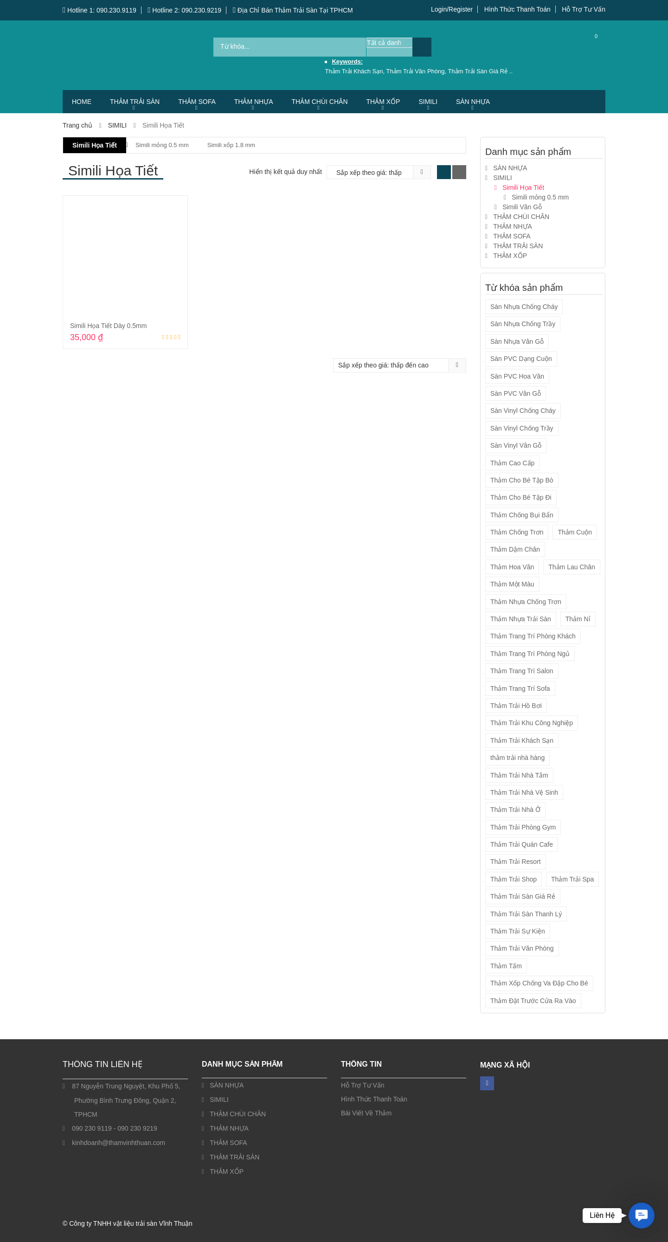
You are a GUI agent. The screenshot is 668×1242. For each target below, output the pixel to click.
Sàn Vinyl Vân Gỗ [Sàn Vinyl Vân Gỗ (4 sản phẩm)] (515, 445)
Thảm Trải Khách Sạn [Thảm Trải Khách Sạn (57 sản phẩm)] (521, 740)
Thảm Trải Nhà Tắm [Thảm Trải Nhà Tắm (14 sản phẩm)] (519, 775)
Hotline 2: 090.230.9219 (184, 10)
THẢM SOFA (197, 101)
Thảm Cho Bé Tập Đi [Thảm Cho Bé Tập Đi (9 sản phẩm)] (521, 497)
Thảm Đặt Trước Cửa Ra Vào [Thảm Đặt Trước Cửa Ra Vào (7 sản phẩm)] (533, 1000)
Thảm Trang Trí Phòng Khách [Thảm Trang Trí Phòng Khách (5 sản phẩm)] (533, 636)
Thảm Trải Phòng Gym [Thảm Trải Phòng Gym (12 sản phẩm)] (523, 827)
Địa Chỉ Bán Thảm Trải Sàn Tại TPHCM (293, 10)
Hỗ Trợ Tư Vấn (583, 9)
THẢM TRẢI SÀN (135, 101)
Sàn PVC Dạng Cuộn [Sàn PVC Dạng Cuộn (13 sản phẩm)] (521, 358)
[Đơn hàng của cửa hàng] (372, 173)
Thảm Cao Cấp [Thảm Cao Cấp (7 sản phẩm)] (512, 463)
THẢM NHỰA (253, 101)
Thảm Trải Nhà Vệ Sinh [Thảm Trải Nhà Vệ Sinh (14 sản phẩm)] (524, 792)
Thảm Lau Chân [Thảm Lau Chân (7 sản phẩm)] (571, 567)
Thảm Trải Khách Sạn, (355, 71)
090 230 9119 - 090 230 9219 (114, 1128)
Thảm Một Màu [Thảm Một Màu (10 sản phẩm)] (512, 584)
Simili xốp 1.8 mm (231, 145)
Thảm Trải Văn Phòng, (417, 71)
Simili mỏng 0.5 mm (162, 145)
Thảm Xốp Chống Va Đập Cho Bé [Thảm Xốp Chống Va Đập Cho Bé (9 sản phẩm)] (539, 983)
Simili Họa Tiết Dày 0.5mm (108, 325)
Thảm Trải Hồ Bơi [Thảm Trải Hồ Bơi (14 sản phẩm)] (516, 705)
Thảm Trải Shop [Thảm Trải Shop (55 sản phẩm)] (513, 879)
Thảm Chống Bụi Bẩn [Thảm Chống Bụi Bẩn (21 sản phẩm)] (521, 515)
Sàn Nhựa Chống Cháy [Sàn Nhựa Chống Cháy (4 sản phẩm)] (524, 306)
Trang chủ (77, 125)
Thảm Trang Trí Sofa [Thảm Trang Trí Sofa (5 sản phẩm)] (520, 688)
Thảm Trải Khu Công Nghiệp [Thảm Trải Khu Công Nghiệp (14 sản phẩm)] (531, 723)
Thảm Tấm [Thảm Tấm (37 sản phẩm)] (506, 966)
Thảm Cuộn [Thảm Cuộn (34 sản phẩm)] (575, 532)
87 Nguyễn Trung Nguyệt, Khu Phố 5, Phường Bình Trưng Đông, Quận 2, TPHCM (126, 1100)
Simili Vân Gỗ (522, 207)
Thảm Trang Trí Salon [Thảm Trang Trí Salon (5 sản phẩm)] (521, 671)
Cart (589, 47)
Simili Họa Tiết (94, 145)
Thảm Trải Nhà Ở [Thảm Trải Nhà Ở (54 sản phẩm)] (515, 809)
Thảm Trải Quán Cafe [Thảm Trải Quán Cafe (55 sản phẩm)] (521, 844)
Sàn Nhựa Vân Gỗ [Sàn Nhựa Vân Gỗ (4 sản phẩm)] (517, 341)
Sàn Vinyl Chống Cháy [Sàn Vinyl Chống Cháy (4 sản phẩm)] (523, 410)
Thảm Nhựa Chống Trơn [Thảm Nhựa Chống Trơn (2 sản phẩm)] (525, 601)
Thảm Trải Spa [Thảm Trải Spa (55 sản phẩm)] (572, 879)
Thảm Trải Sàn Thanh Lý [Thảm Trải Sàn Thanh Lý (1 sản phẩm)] (526, 914)
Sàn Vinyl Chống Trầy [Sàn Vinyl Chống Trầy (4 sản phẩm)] (521, 428)
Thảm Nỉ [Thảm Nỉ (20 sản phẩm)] (578, 619)
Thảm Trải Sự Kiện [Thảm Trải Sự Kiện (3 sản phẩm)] (517, 931)
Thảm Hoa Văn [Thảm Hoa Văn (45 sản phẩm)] (512, 567)
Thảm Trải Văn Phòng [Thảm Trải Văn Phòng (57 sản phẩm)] (522, 948)
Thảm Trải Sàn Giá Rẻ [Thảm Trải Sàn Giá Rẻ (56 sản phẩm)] (522, 896)
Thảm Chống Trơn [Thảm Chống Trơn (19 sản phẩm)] (516, 532)
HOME (81, 101)
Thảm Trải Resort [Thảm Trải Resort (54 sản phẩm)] (515, 861)
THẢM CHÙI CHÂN (320, 101)
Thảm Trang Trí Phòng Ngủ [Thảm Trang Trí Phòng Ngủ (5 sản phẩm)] (530, 653)
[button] (641, 1215)
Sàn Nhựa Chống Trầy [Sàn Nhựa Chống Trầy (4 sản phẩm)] (522, 324)
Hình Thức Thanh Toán (517, 9)
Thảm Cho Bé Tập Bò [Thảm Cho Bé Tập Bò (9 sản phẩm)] (521, 480)
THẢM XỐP (383, 101)
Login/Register (452, 9)
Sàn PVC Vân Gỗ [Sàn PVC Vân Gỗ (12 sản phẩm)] (515, 393)
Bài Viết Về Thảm (366, 1113)
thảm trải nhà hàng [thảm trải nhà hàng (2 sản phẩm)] (517, 757)
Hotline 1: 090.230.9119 (99, 10)
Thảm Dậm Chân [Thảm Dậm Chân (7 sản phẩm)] (515, 549)
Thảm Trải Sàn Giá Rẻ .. (480, 71)
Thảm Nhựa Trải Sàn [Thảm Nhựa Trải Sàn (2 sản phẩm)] (520, 619)
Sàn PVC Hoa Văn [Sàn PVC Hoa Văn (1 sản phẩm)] (517, 376)
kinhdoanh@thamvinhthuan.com (118, 1142)
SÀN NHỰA (473, 101)
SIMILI (427, 101)
